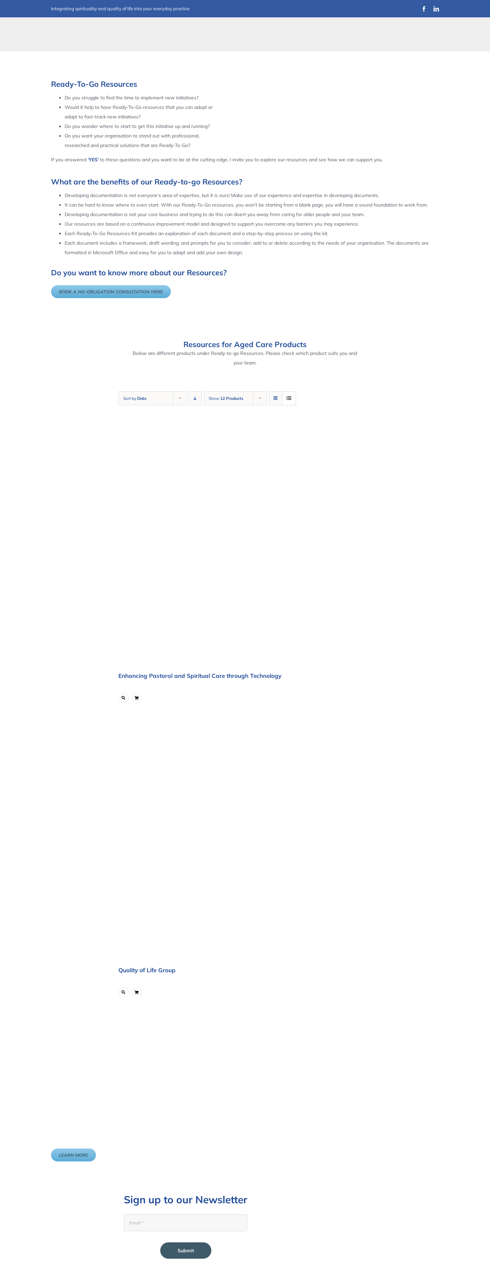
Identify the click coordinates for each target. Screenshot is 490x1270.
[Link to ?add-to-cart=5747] (136, 698)
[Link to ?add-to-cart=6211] (136, 992)
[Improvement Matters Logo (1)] (93, 28)
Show (226, 398)
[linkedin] (436, 9)
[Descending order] (195, 398)
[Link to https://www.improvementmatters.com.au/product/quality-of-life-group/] (123, 992)
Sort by (135, 398)
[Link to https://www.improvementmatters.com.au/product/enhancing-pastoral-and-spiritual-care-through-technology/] (123, 698)
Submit (186, 1251)
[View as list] (289, 398)
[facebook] (424, 9)
